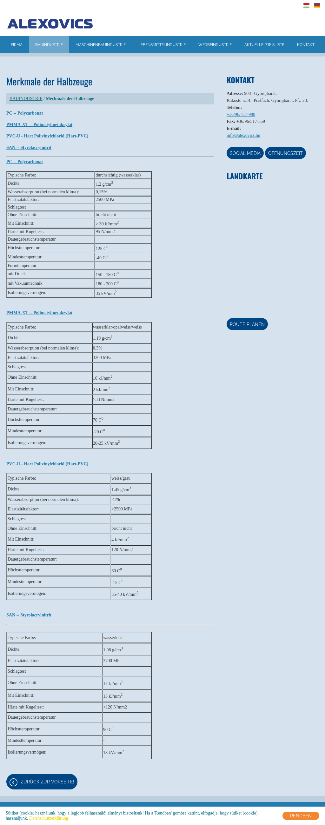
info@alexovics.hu (243, 134)
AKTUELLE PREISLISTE (264, 43)
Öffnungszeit (285, 152)
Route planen (247, 323)
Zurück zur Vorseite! (47, 782)
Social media (245, 152)
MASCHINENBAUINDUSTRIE (101, 43)
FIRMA (17, 43)
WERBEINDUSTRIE (215, 43)
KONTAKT (306, 43)
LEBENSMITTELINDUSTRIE (162, 43)
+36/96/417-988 (241, 113)
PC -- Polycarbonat (24, 112)
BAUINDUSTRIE (49, 43)
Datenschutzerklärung (48, 818)
